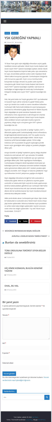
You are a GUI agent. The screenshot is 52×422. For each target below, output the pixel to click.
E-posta (6, 353)
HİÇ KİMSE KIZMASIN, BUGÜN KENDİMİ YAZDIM (23, 269)
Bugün (7, 33)
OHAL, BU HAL (12, 285)
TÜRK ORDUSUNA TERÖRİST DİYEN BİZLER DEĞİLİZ (25, 252)
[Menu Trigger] (46, 4)
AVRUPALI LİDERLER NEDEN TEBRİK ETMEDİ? (31, 236)
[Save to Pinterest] (35, 221)
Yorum (5, 315)
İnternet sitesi (7, 363)
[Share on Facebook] (11, 221)
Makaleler (15, 33)
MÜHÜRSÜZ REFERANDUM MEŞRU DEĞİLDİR (21, 231)
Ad (4, 343)
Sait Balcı (19, 42)
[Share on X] (23, 221)
